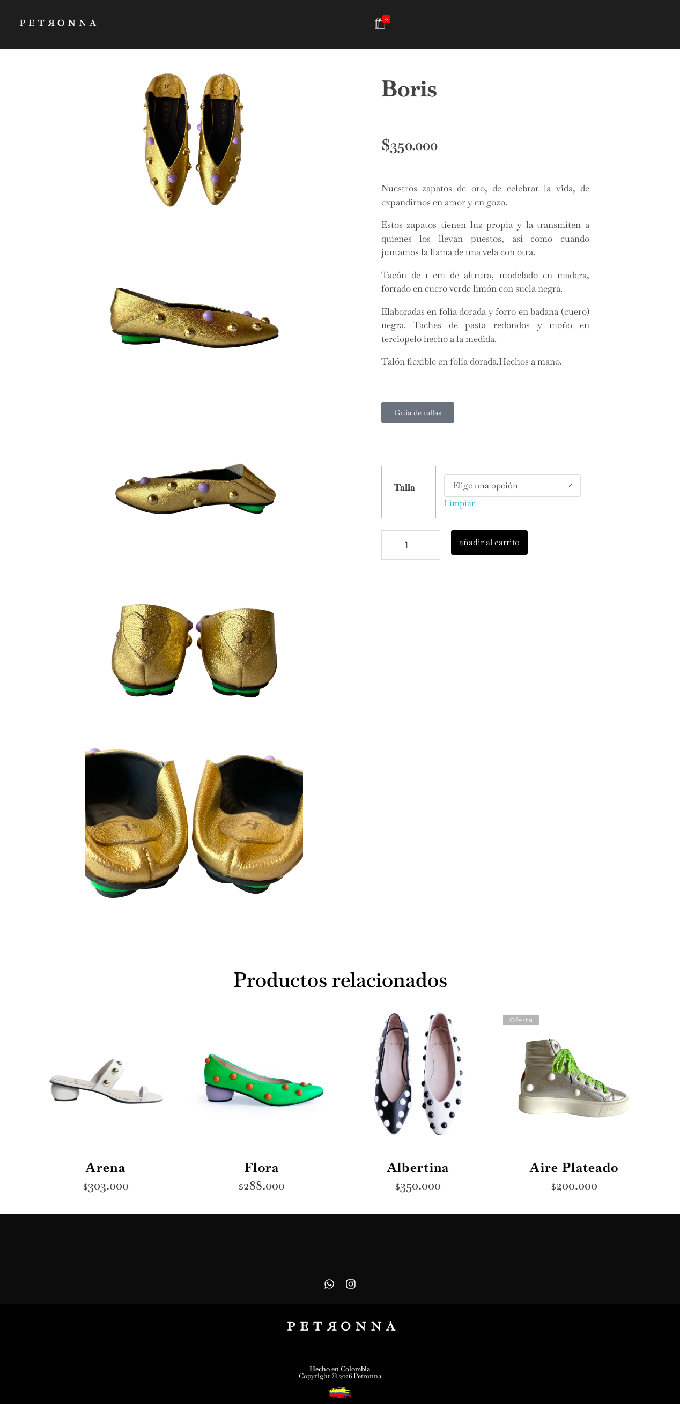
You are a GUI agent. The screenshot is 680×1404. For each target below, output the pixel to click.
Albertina (418, 1167)
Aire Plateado (574, 1167)
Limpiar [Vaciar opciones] (459, 503)
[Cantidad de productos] (410, 545)
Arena (105, 1167)
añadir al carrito (489, 542)
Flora (262, 1167)
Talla (404, 487)
